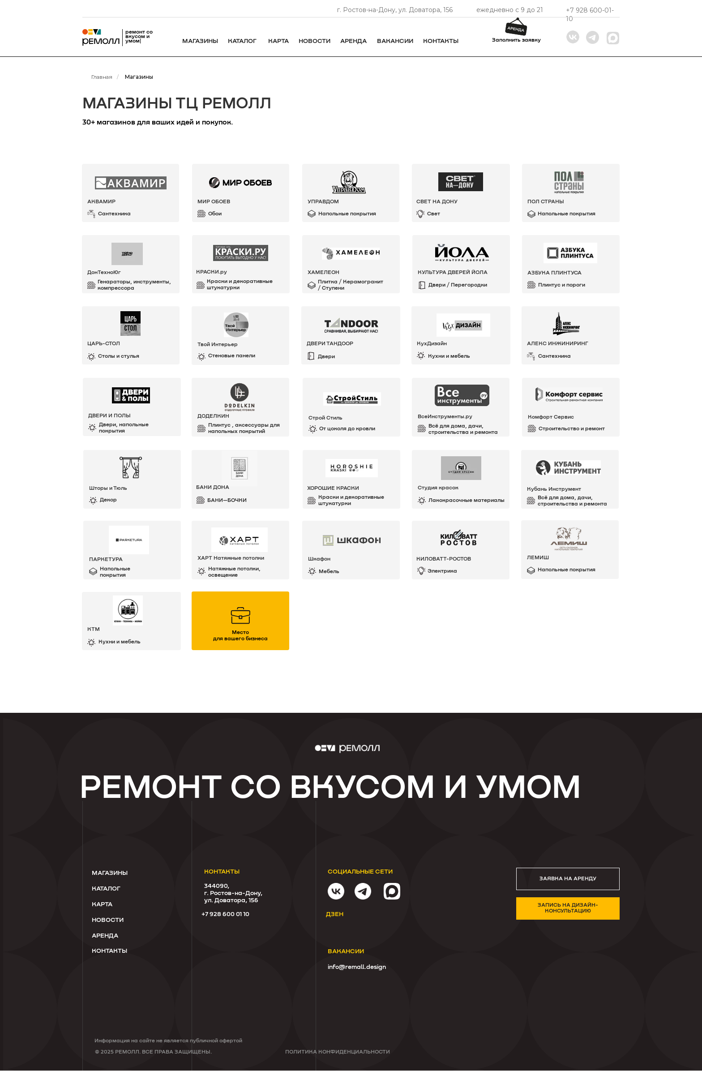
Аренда (353, 41)
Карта (278, 41)
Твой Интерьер (217, 344)
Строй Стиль (325, 418)
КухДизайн (432, 344)
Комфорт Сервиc (551, 417)
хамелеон (323, 272)
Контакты (440, 41)
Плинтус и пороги (561, 285)
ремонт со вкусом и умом (330, 788)
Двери (326, 357)
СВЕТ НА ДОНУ (437, 202)
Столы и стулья (118, 356)
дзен (334, 914)
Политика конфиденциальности (337, 1052)
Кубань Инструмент (554, 489)
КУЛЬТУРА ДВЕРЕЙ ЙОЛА (453, 272)
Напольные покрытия (566, 570)
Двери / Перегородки (457, 285)
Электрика (442, 571)
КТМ (93, 629)
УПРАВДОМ (323, 202)
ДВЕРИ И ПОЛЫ (109, 416)
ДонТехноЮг (104, 272)
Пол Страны (545, 202)
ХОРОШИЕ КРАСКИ (333, 488)
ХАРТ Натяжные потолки (230, 558)
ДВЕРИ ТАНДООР (330, 344)
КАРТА (102, 904)
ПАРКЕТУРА (106, 559)
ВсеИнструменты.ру (445, 417)
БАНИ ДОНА (212, 487)
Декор (108, 500)
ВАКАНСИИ (395, 41)
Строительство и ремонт (572, 429)
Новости (314, 41)
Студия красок (438, 488)
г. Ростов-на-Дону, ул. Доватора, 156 (395, 10)
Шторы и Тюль (108, 488)
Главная (101, 77)
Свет (433, 214)
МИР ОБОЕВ (213, 202)
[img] (460, 550)
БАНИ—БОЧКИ (227, 500)
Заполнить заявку (516, 40)
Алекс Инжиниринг (557, 344)
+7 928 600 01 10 (225, 914)
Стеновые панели (231, 356)
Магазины (200, 41)
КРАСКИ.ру (211, 272)
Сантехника (554, 356)
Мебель (329, 571)
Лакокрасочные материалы (466, 500)
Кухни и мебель (449, 356)
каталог (242, 41)
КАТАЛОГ (106, 889)
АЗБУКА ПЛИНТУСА (554, 273)
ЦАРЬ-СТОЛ (103, 344)
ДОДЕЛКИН (213, 416)
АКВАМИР (101, 202)
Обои (215, 214)
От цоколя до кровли (347, 429)
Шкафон (319, 559)
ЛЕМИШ (538, 558)
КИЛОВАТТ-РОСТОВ (443, 559)
